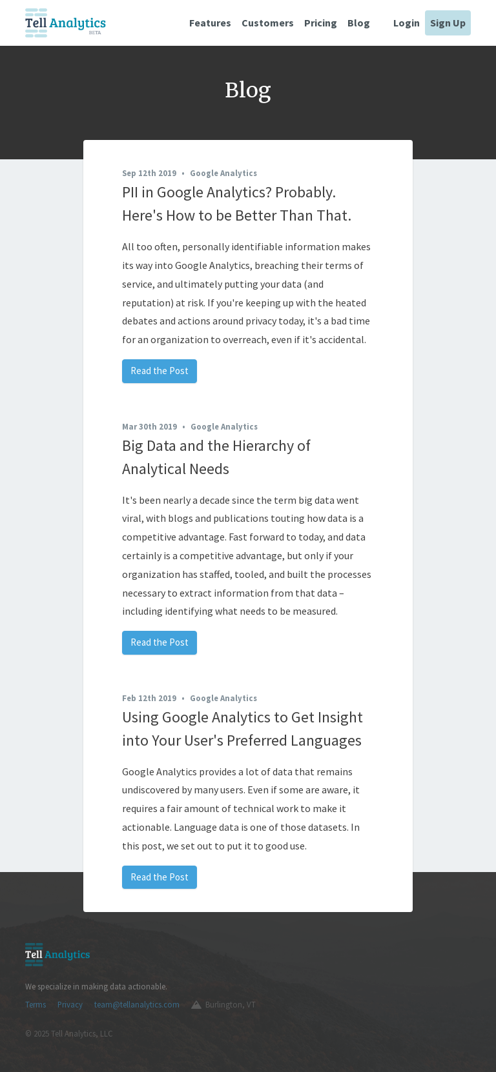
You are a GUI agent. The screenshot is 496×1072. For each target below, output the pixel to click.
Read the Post (159, 370)
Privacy (70, 1004)
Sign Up (448, 22)
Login (406, 22)
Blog (358, 22)
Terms (35, 1004)
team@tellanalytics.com (137, 1004)
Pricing (320, 22)
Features (210, 22)
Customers (268, 22)
